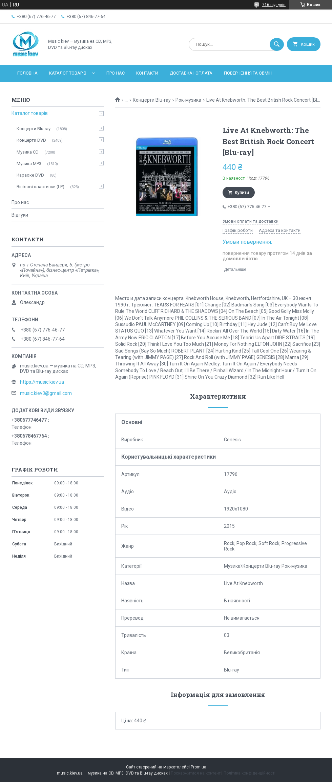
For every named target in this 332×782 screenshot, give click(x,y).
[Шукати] (277, 44)
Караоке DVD (30, 175)
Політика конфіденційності (249, 773)
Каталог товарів (67, 73)
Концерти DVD (31, 140)
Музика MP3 (29, 163)
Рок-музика (188, 100)
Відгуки (20, 215)
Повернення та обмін (248, 73)
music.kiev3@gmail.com (46, 393)
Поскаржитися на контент (196, 773)
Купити (242, 192)
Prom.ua (198, 767)
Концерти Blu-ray (152, 100)
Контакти (147, 73)
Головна (27, 73)
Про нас (115, 73)
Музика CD (28, 152)
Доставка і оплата (191, 73)
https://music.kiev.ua (42, 382)
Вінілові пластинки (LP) (40, 186)
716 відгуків (274, 4)
